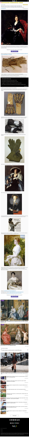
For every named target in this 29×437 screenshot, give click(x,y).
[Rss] (10, 420)
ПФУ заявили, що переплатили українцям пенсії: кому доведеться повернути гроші (14, 84)
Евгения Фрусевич (3, 8)
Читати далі (14, 415)
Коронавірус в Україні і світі (14, 2)
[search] (1, 1)
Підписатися (14, 51)
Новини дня (21, 2)
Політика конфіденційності (4, 428)
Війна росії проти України (5, 2)
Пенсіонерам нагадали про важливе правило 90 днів (9, 80)
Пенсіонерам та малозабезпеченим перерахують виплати (10, 81)
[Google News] (15, 420)
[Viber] (13, 420)
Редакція (2, 430)
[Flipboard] (17, 420)
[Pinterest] (19, 420)
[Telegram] (12, 420)
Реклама (2, 429)
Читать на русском (25, 4)
